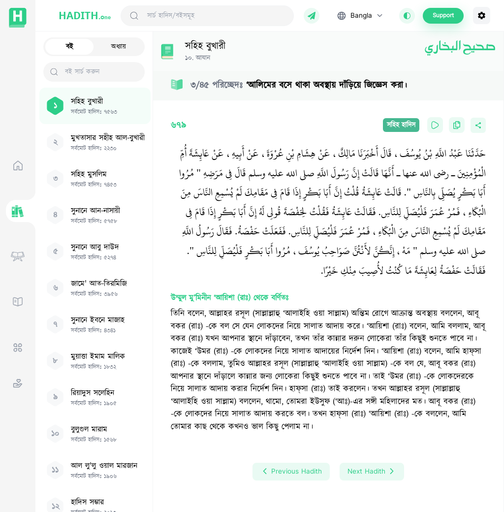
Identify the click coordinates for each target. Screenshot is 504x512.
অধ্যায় (118, 47)
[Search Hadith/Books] (216, 16)
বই (69, 47)
